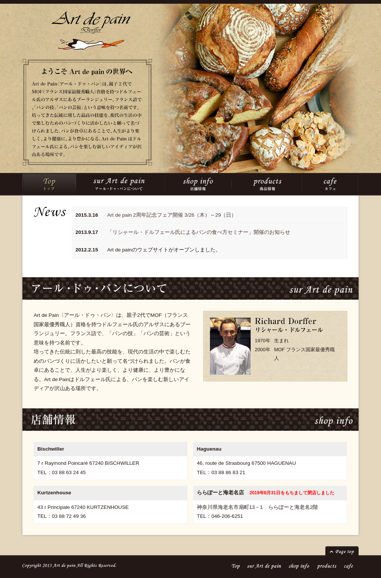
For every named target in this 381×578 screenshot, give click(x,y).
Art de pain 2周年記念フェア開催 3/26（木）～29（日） (171, 215)
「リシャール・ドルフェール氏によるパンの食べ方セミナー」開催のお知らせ (198, 232)
